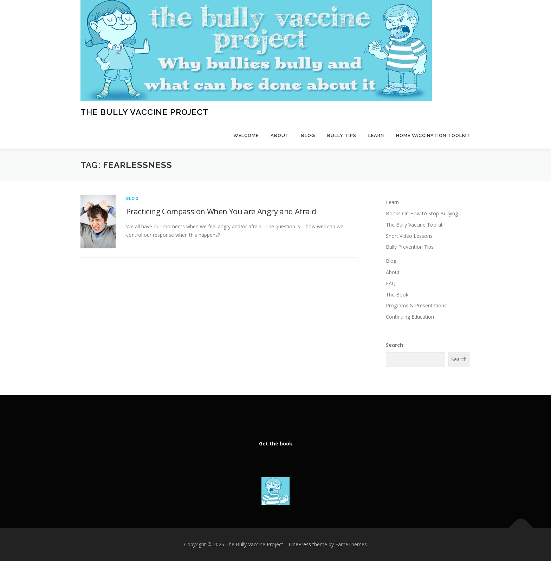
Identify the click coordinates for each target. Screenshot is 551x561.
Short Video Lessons (409, 236)
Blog (308, 135)
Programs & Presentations (416, 305)
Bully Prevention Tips (410, 246)
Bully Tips (341, 135)
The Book (397, 294)
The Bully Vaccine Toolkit (414, 224)
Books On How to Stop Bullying (422, 213)
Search (394, 344)
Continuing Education (410, 316)
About (280, 135)
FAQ (391, 283)
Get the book (275, 443)
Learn (376, 135)
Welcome (246, 135)
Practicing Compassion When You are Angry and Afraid (221, 211)
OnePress (300, 544)
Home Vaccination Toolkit (433, 135)
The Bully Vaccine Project (144, 112)
